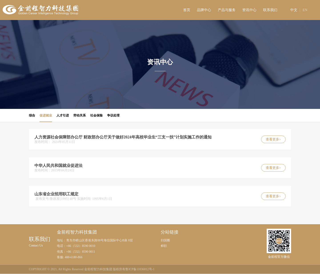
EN (305, 10)
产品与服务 (227, 10)
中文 (290, 9)
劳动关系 (79, 115)
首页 (186, 10)
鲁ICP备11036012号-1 (139, 269)
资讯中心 (249, 10)
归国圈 (165, 240)
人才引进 (62, 115)
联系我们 (270, 10)
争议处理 (113, 115)
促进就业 (46, 115)
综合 (32, 115)
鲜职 (164, 246)
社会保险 (96, 115)
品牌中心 (204, 10)
